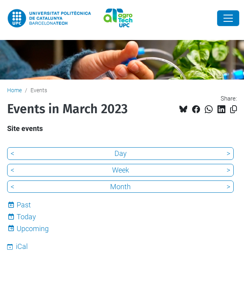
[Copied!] (233, 109)
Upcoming (33, 228)
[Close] (228, 18)
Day (120, 153)
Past (24, 205)
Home (14, 90)
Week (120, 170)
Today (26, 217)
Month (120, 186)
